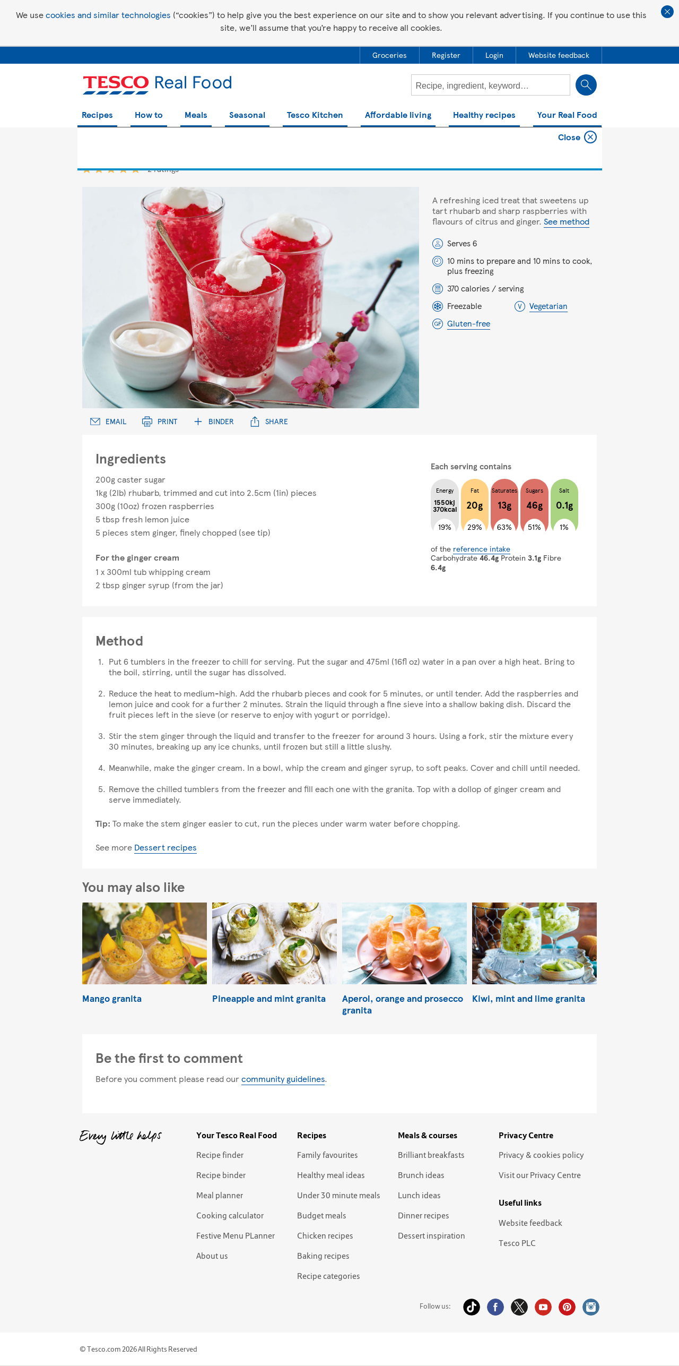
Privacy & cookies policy (541, 1154)
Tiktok (471, 1307)
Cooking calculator (230, 1215)
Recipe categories (328, 1276)
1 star (87, 168)
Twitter (519, 1307)
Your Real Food (567, 115)
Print (159, 421)
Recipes (97, 115)
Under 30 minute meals (338, 1195)
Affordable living (398, 115)
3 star (111, 168)
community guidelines (283, 1078)
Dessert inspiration (431, 1235)
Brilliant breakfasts (431, 1154)
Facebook (495, 1307)
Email (108, 421)
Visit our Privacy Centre (540, 1175)
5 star (135, 168)
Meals (196, 115)
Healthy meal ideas (331, 1175)
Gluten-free (468, 323)
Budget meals (321, 1215)
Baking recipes (323, 1255)
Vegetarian (548, 306)
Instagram (590, 1307)
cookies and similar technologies (108, 14)
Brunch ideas (421, 1175)
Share (269, 421)
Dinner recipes (423, 1215)
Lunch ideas (419, 1195)
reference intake (481, 548)
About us (212, 1255)
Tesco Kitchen (315, 115)
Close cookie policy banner (667, 11)
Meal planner (219, 1195)
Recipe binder (221, 1175)
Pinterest (567, 1307)
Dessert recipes (165, 847)
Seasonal (247, 115)
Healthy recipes (484, 115)
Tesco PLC (517, 1243)
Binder (213, 421)
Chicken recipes (325, 1235)
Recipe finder (219, 1154)
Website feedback (530, 1222)
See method (566, 221)
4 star (123, 168)
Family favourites (327, 1154)
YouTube (543, 1307)
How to (149, 115)
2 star (99, 168)
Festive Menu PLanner (235, 1235)
